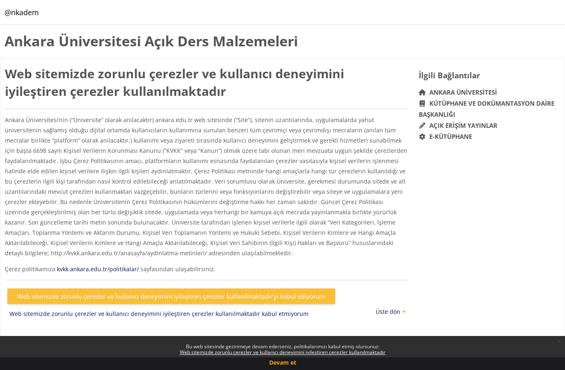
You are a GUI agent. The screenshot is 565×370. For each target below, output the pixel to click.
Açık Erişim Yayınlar (459, 125)
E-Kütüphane (445, 136)
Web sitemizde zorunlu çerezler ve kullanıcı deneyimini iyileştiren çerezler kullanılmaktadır (283, 352)
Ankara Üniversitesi (458, 92)
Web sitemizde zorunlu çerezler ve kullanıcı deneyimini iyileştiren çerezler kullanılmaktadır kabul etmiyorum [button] (159, 314)
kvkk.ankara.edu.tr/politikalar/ (98, 269)
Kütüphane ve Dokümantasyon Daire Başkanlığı (487, 108)
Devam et (282, 362)
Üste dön (391, 312)
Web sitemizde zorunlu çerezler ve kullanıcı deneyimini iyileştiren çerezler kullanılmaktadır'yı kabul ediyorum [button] (171, 296)
